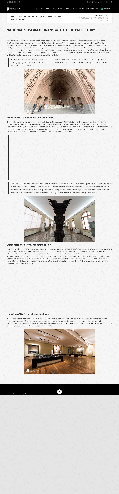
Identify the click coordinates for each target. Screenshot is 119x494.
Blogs (60, 8)
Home (95, 15)
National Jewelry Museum (70, 397)
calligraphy (66, 310)
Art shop (81, 8)
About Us (48, 8)
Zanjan (9, 308)
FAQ (87, 8)
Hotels (74, 8)
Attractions (103, 15)
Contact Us (94, 8)
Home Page (39, 8)
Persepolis (28, 301)
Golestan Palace (90, 397)
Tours (55, 8)
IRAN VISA (67, 8)
